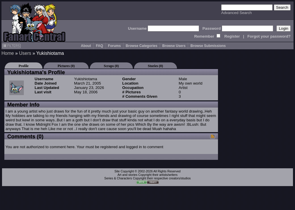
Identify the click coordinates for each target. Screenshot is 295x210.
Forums (114, 46)
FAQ (99, 46)
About (86, 46)
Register (232, 36)
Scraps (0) (111, 66)
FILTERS (11, 46)
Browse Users (173, 46)
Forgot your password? (269, 36)
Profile (23, 66)
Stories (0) (155, 66)
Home (7, 53)
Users (25, 53)
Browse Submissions (208, 46)
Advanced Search (236, 12)
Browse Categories (142, 46)
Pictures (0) (66, 66)
